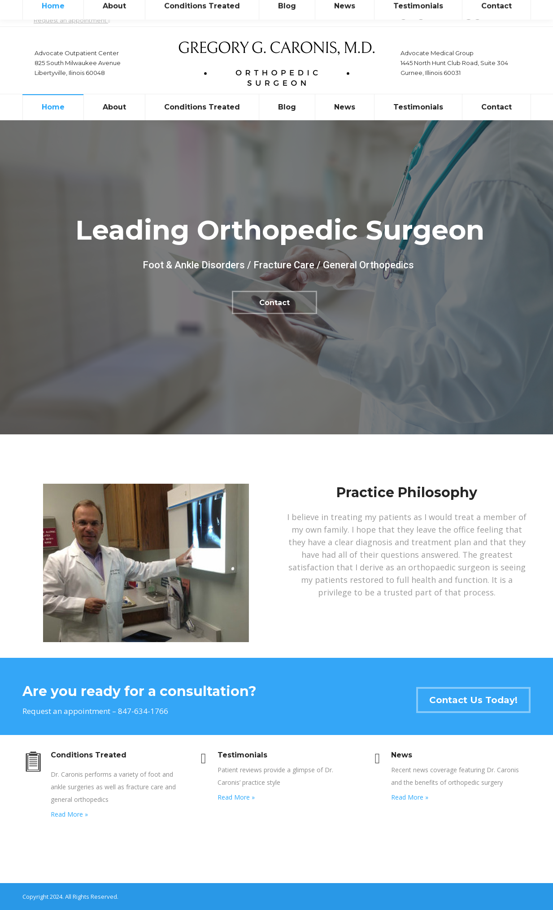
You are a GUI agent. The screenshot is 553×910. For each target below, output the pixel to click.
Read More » (69, 814)
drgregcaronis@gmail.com (460, 13)
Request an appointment (72, 20)
